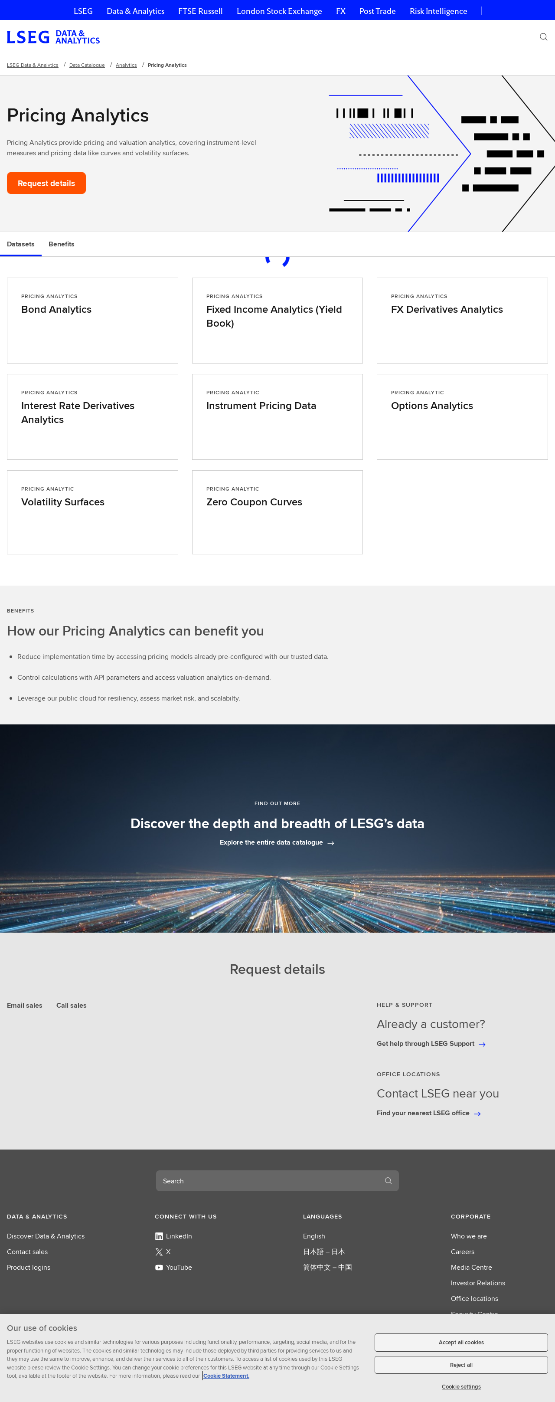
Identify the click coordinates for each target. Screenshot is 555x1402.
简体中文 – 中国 (327, 1267)
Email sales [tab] (24, 1005)
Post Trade (377, 11)
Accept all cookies (461, 1342)
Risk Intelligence (438, 11)
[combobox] (267, 1180)
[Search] (544, 37)
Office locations (474, 1299)
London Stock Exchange (279, 11)
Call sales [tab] (71, 1005)
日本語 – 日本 (324, 1252)
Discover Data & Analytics (46, 1236)
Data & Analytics (135, 11)
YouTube (173, 1267)
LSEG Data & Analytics (33, 65)
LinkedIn (173, 1236)
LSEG (83, 11)
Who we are (469, 1236)
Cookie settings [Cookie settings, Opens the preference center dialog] (461, 1386)
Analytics (126, 65)
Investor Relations (478, 1283)
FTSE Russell (200, 11)
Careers (462, 1252)
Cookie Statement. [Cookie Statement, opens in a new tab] (226, 1376)
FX (341, 11)
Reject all (461, 1365)
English (314, 1236)
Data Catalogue (87, 65)
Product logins (28, 1267)
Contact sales (27, 1252)
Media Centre (471, 1267)
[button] (55, 1216)
